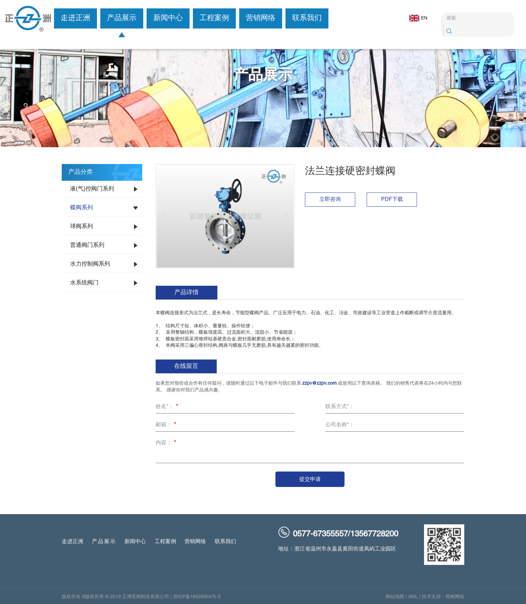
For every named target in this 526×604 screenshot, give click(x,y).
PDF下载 (392, 199)
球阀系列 (81, 226)
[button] (164, 216)
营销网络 (260, 18)
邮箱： (167, 425)
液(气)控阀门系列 (92, 189)
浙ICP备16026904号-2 (197, 599)
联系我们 (307, 18)
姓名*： (168, 407)
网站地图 (394, 599)
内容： (167, 443)
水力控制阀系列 (90, 264)
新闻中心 (168, 18)
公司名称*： (339, 425)
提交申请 (310, 479)
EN (415, 18)
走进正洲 (75, 18)
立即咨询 (330, 199)
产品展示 (122, 18)
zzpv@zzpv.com (319, 383)
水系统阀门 (84, 283)
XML (413, 599)
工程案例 (214, 18)
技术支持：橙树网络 (443, 599)
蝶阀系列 (81, 208)
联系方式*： (339, 406)
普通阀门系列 (87, 245)
